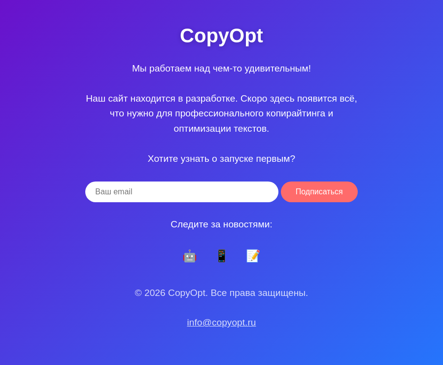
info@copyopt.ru (221, 322)
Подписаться (319, 191)
